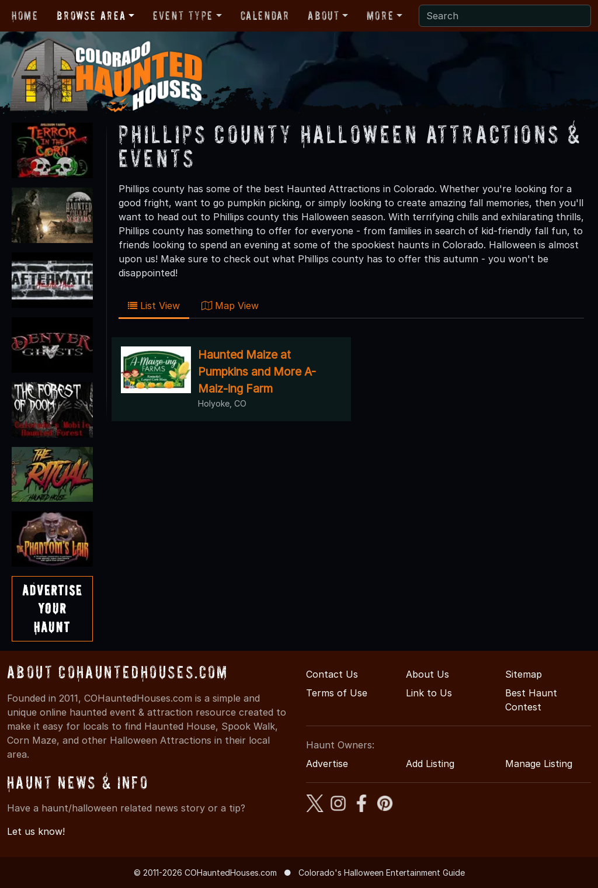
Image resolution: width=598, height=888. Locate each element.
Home (25, 15)
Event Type (183, 15)
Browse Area (91, 15)
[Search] (505, 16)
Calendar (265, 15)
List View (154, 305)
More (380, 15)
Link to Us (429, 693)
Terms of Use (336, 693)
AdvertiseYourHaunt (52, 608)
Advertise (327, 763)
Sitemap (523, 674)
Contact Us (332, 674)
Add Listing (430, 763)
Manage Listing (538, 763)
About (323, 15)
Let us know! (36, 831)
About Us (427, 674)
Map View (230, 305)
